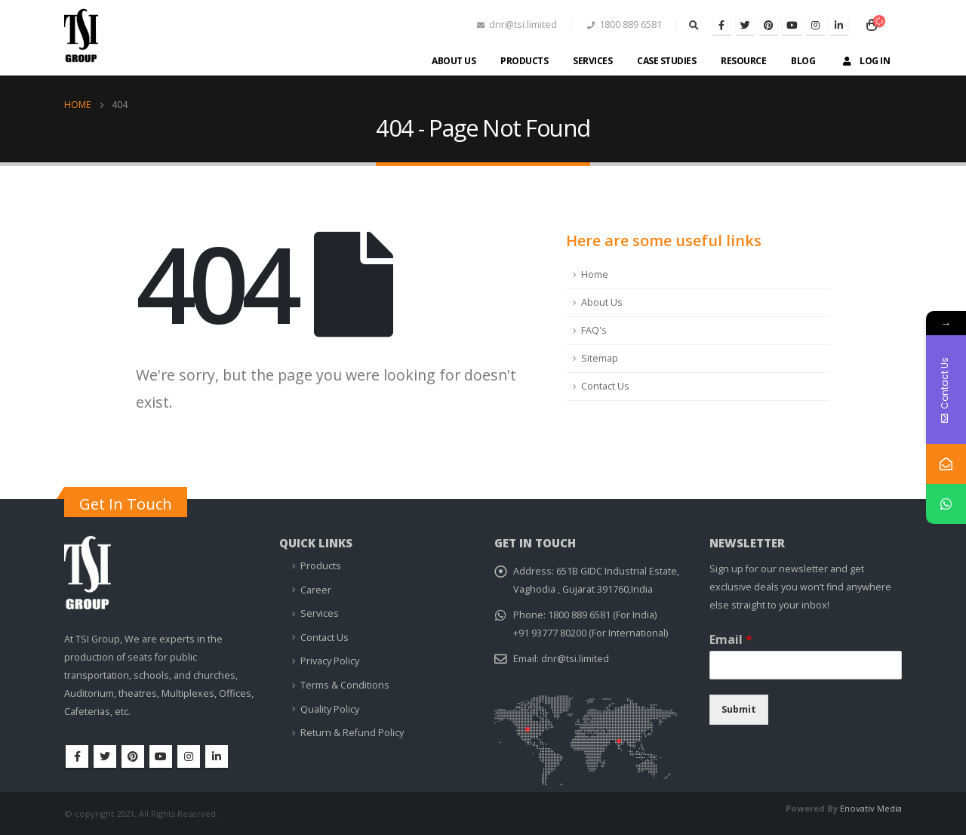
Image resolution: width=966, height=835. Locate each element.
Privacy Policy (329, 661)
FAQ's (594, 330)
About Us (453, 60)
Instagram (188, 756)
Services (592, 60)
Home (594, 274)
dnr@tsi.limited (575, 658)
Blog (803, 60)
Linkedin (216, 756)
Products (524, 60)
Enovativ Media (871, 808)
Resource (743, 60)
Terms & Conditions (344, 685)
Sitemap (599, 358)
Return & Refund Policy (352, 732)
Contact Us (605, 386)
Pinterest (133, 756)
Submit (738, 709)
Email (730, 640)
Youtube (160, 756)
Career (315, 590)
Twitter (105, 756)
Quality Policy (329, 709)
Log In (865, 60)
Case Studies (666, 60)
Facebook (77, 756)
